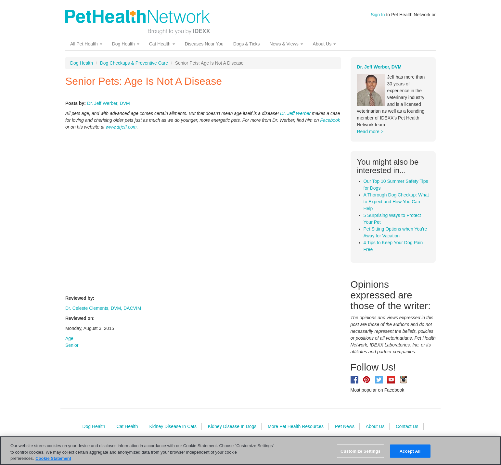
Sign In (378, 14)
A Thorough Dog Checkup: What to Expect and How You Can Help (396, 201)
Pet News (344, 426)
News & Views (286, 43)
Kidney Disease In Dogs (232, 426)
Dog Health (125, 43)
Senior (71, 345)
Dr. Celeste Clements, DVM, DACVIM (103, 308)
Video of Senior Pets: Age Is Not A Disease (169, 212)
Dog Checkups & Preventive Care (134, 63)
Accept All (410, 450)
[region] (250, 450)
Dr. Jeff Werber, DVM (108, 103)
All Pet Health (86, 43)
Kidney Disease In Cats (173, 426)
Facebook (330, 120)
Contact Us (407, 426)
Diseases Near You (204, 43)
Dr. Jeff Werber (295, 113)
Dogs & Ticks (246, 43)
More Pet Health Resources (296, 426)
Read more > (370, 131)
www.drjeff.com (121, 127)
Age (69, 338)
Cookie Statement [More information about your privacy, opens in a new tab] (53, 458)
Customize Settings (360, 450)
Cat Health (162, 43)
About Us (324, 43)
